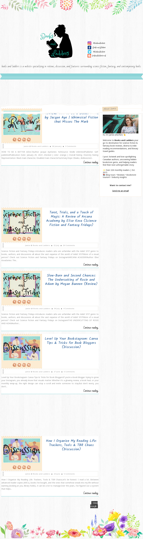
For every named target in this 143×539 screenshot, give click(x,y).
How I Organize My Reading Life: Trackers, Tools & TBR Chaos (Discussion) (67, 446)
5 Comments (67, 475)
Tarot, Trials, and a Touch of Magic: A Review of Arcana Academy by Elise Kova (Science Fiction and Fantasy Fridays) (67, 220)
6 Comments (67, 372)
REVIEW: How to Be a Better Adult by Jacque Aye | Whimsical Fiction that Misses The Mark (67, 119)
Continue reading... (87, 163)
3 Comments (69, 147)
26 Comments (67, 246)
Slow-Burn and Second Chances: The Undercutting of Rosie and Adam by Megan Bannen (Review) (67, 281)
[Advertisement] (48, 189)
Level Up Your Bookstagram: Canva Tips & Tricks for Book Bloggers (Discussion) (67, 344)
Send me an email (120, 192)
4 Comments (67, 309)
